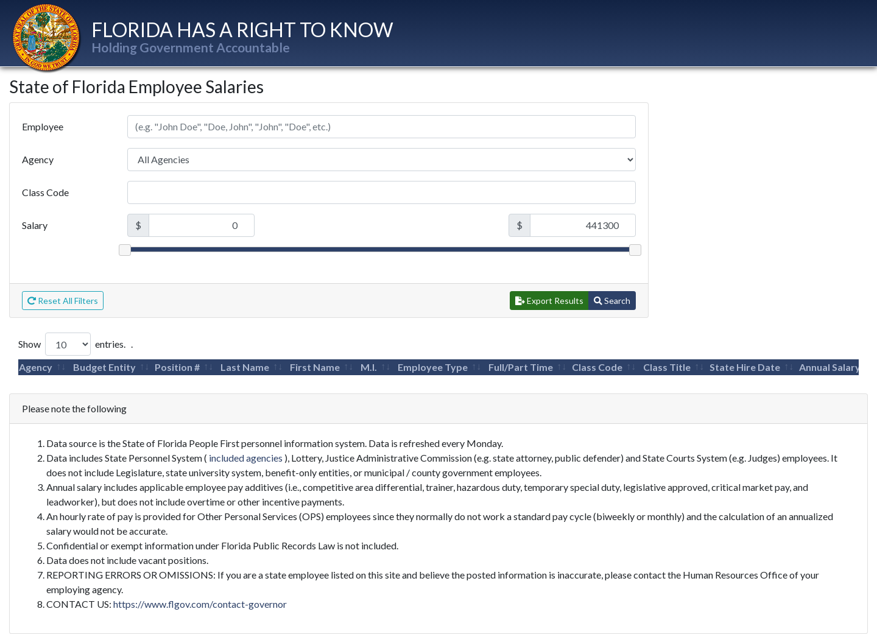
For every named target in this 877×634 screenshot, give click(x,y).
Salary (35, 225)
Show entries (71, 344)
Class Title (667, 367)
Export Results (549, 300)
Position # (177, 367)
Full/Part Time (520, 367)
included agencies (246, 457)
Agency (38, 159)
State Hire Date (745, 367)
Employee (42, 126)
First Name (315, 367)
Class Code (45, 192)
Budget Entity (104, 367)
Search (612, 300)
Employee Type (433, 367)
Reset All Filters (62, 300)
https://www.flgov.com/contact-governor (200, 604)
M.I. (369, 367)
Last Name (244, 367)
